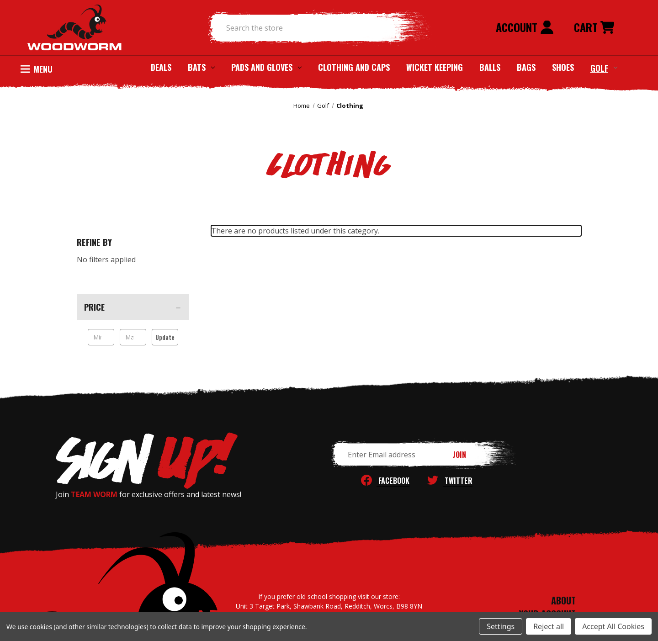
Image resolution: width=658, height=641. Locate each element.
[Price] (133, 307)
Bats (201, 67)
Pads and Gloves (266, 67)
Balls (489, 67)
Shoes (563, 67)
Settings (501, 626)
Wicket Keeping (434, 67)
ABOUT (563, 600)
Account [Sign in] (525, 27)
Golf (603, 67)
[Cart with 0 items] (594, 27)
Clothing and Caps (354, 67)
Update (165, 337)
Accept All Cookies (613, 626)
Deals (161, 67)
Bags (526, 67)
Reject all (548, 626)
